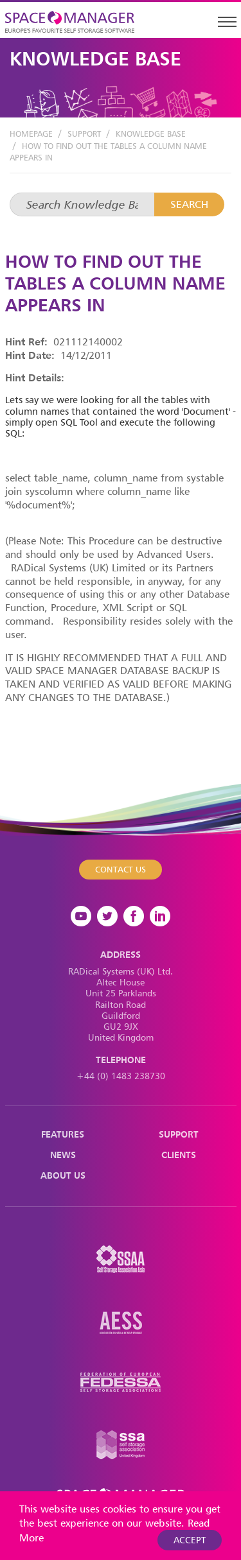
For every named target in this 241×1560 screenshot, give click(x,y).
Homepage (31, 133)
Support (84, 133)
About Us (62, 1175)
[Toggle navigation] (227, 21)
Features (62, 1134)
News (63, 1154)
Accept (190, 1539)
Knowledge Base (151, 133)
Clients (178, 1154)
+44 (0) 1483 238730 (120, 1075)
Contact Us (120, 868)
